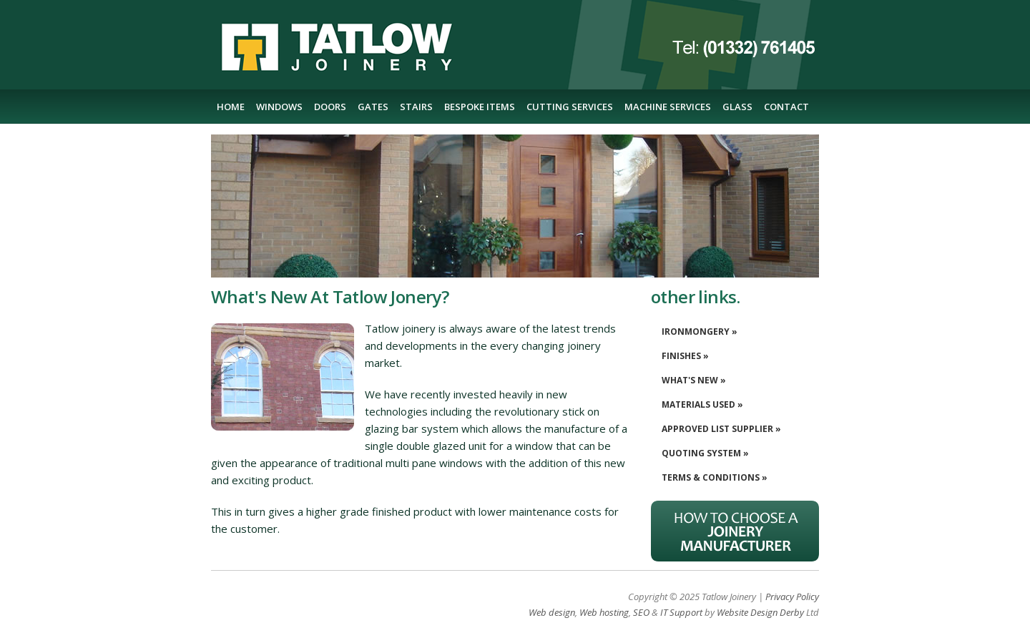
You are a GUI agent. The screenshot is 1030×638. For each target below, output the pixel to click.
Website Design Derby (760, 612)
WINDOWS (279, 106)
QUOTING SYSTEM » (705, 453)
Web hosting (604, 612)
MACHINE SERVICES (667, 106)
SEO (641, 612)
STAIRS (416, 106)
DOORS (330, 106)
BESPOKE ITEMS (479, 106)
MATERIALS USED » (702, 404)
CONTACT (786, 106)
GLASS (737, 106)
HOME (231, 106)
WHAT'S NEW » (694, 380)
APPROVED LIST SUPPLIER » (721, 429)
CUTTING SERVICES (569, 106)
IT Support (681, 612)
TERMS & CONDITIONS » (714, 477)
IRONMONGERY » (699, 331)
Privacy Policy (792, 596)
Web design (552, 612)
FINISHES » (685, 356)
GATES (373, 106)
